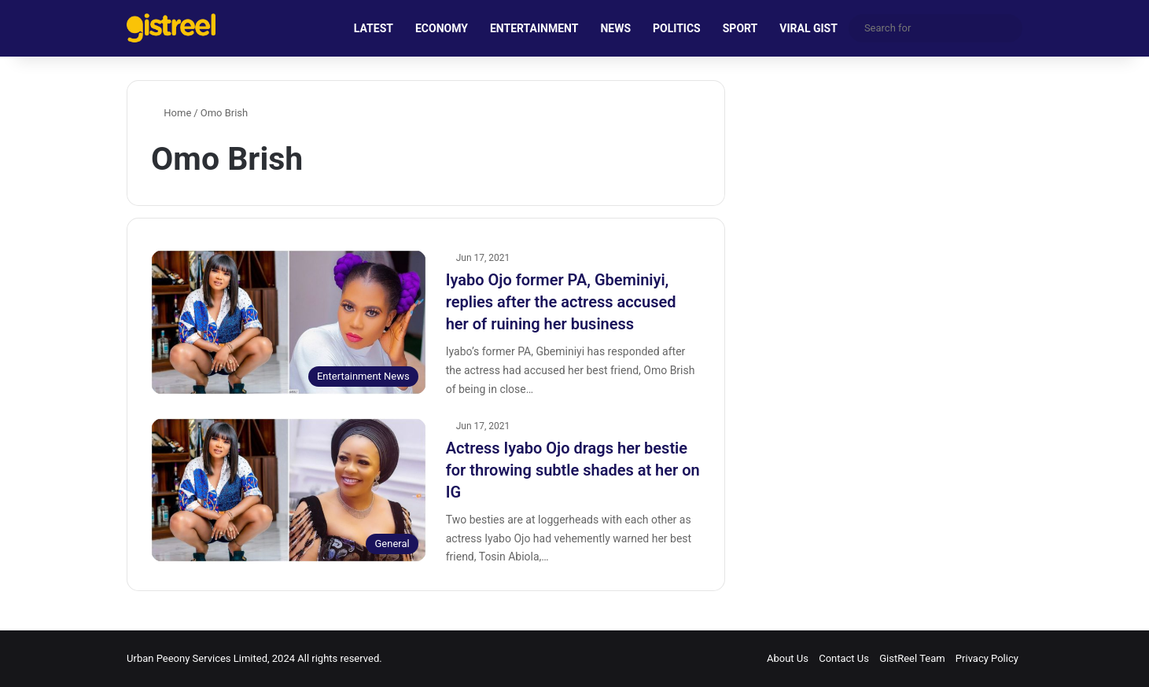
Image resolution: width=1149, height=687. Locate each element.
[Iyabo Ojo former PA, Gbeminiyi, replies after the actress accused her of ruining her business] (288, 322)
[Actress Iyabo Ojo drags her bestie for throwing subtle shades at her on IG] (288, 490)
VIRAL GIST (808, 28)
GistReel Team (912, 658)
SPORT (740, 28)
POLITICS (677, 28)
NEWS (615, 28)
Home (171, 113)
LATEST (373, 28)
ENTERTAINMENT (534, 28)
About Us (787, 658)
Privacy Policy (987, 658)
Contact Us (844, 658)
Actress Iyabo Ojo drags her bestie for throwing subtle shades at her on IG (573, 470)
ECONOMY (441, 28)
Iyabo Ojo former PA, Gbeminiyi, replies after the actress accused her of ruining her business (561, 301)
